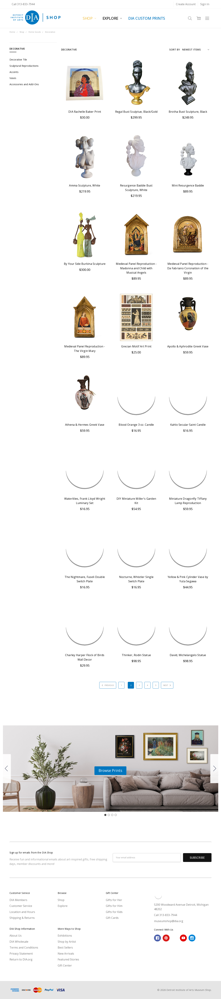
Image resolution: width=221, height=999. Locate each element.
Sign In (204, 4)
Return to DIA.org (20, 959)
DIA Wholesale (18, 942)
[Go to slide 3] (112, 815)
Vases (12, 78)
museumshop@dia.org (168, 921)
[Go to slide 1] (105, 815)
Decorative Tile (18, 59)
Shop (89, 18)
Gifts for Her (114, 900)
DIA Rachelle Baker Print (84, 112)
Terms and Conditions (23, 947)
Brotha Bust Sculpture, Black (188, 112)
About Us (15, 935)
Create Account (186, 4)
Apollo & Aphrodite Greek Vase (187, 346)
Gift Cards (112, 918)
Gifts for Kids (114, 912)
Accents (13, 72)
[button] (110, 770)
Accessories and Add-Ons (24, 84)
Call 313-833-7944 (23, 4)
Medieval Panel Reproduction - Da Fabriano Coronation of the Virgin (187, 268)
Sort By (174, 49)
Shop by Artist (67, 942)
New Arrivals (66, 953)
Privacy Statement (21, 953)
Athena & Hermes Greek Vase (84, 425)
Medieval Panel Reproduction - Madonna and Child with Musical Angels (136, 268)
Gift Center (65, 965)
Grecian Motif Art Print (136, 346)
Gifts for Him (114, 906)
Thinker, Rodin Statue (136, 655)
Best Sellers (65, 947)
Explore (112, 18)
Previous (107, 685)
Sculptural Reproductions (24, 65)
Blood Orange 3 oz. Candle (136, 425)
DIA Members (18, 900)
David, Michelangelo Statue (188, 655)
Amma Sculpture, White (84, 185)
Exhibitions (65, 935)
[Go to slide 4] (6, 768)
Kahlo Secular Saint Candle (188, 425)
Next (167, 685)
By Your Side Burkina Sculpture (85, 264)
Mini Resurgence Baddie (188, 185)
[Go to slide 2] (214, 768)
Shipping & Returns (22, 918)
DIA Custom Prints (146, 18)
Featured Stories (68, 959)
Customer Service (20, 906)
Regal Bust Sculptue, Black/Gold (136, 112)
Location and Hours (22, 912)
